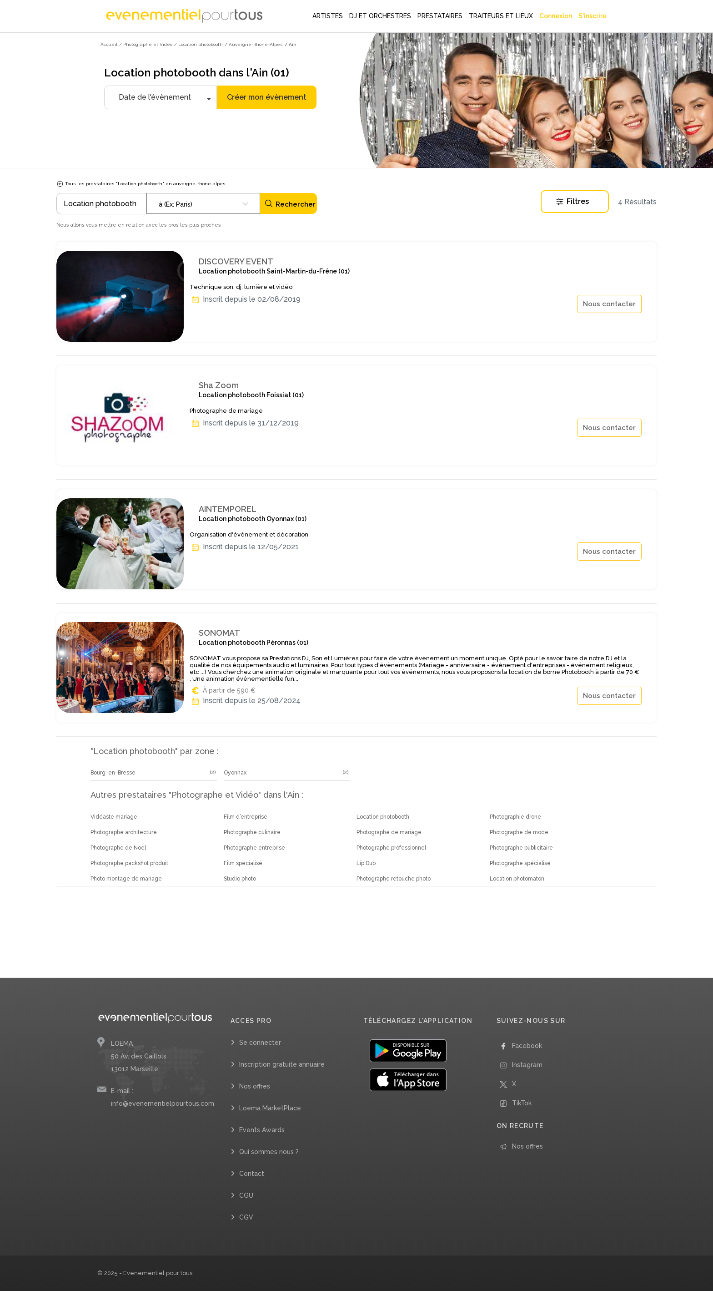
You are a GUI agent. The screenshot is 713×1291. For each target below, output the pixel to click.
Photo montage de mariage (126, 879)
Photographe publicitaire (521, 848)
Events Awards (262, 1130)
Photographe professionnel (391, 848)
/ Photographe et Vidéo (145, 44)
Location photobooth (382, 817)
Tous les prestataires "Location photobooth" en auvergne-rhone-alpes (141, 183)
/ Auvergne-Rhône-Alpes (254, 44)
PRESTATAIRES (439, 16)
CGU (246, 1195)
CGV (246, 1217)
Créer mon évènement (266, 97)
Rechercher (290, 203)
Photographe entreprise (254, 848)
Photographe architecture (123, 832)
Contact (251, 1173)
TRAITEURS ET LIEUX (501, 16)
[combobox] (203, 203)
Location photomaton (517, 879)
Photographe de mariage (389, 832)
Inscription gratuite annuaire (282, 1064)
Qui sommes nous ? (269, 1151)
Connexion (555, 16)
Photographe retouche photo (393, 879)
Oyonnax (235, 773)
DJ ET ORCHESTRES (380, 16)
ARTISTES (327, 16)
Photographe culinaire (252, 832)
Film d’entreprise (245, 817)
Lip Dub (366, 863)
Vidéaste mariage (113, 817)
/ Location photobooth (198, 44)
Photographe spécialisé (520, 863)
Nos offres (254, 1086)
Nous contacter (609, 304)
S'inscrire (592, 16)
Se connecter (260, 1042)
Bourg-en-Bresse (113, 773)
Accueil (108, 44)
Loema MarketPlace (270, 1108)
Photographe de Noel (118, 848)
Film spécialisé (243, 863)
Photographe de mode (519, 832)
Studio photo (240, 879)
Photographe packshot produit (129, 863)
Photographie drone (515, 817)
